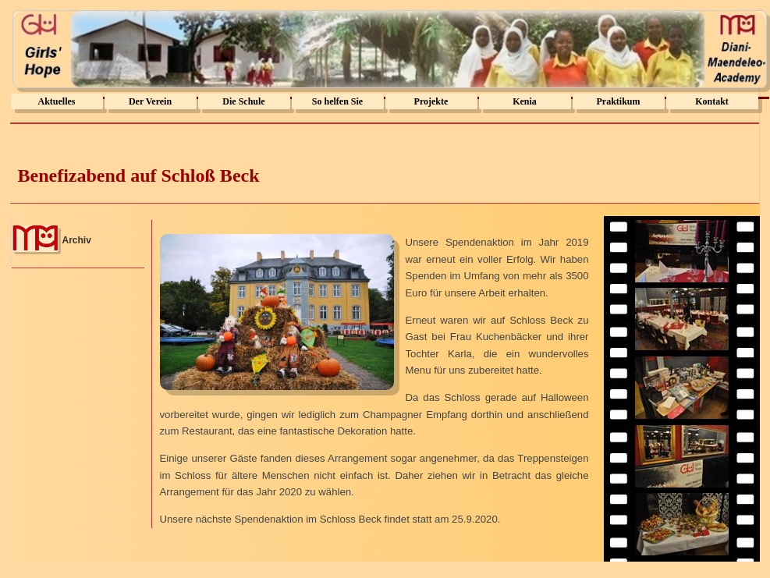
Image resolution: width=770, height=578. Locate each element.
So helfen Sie (337, 101)
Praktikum (618, 101)
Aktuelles (57, 101)
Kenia (525, 101)
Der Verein (150, 101)
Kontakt (712, 101)
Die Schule (243, 101)
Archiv (76, 240)
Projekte (431, 101)
